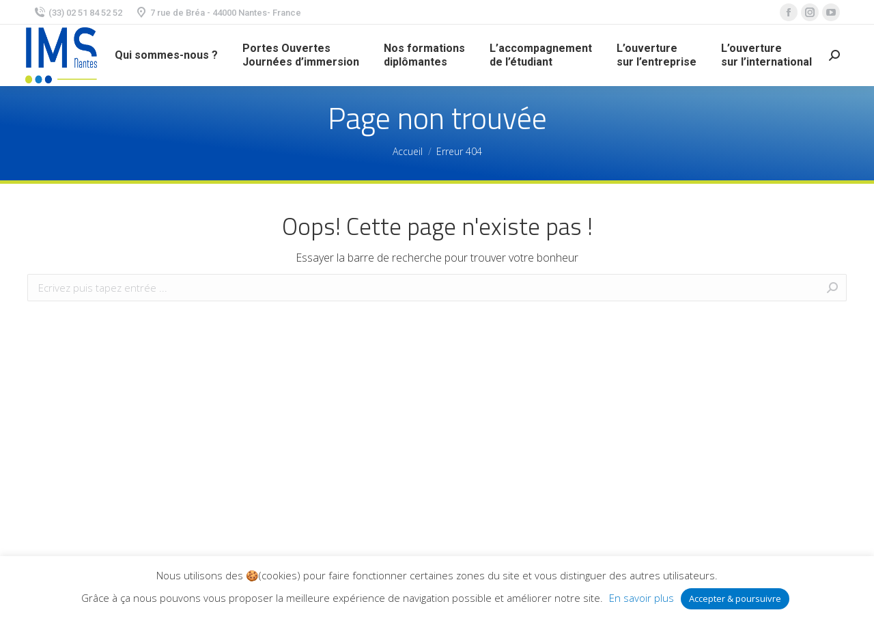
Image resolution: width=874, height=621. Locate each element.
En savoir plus (641, 598)
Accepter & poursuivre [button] (735, 598)
